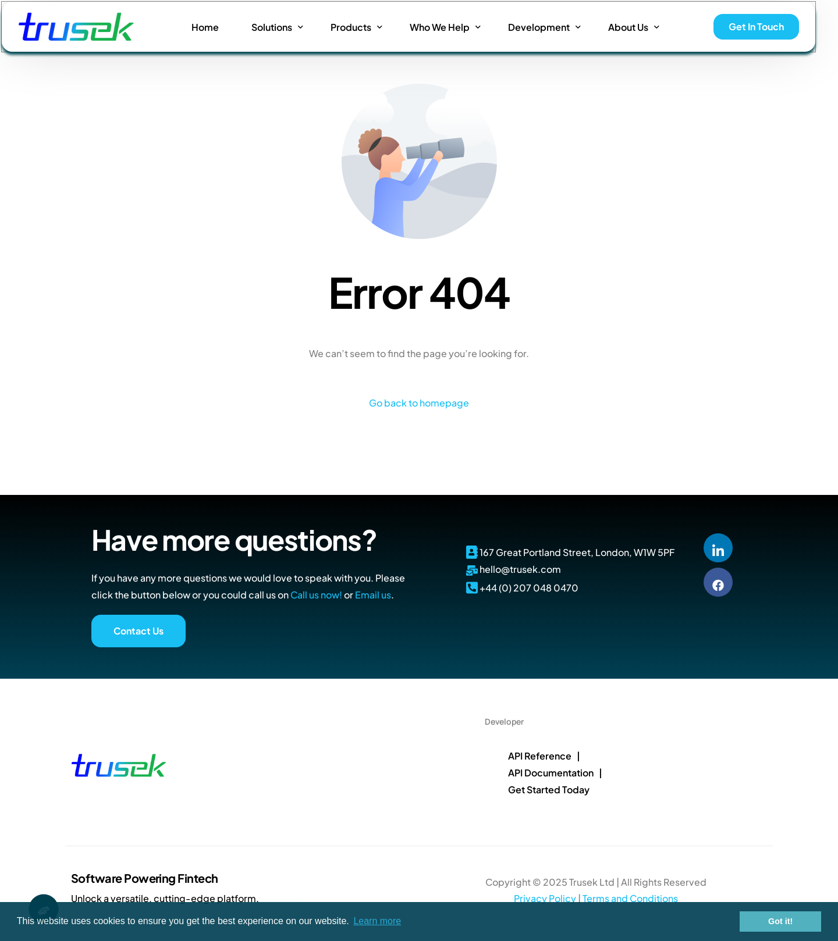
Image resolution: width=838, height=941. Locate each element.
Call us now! (316, 595)
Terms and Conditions (630, 898)
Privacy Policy (545, 898)
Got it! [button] (780, 921)
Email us (373, 595)
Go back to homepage (419, 403)
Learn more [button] (377, 921)
